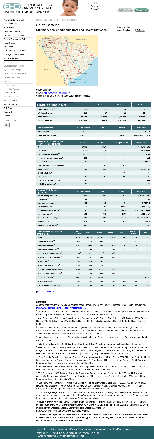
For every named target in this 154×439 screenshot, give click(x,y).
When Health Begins (12, 31)
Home (39, 20)
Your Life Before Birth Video (14, 20)
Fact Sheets (8, 81)
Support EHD (9, 116)
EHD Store (8, 108)
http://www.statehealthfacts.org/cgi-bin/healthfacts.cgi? (61, 308)
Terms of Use (50, 429)
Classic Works (9, 93)
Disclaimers (63, 429)
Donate (126, 429)
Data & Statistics (69, 20)
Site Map (117, 429)
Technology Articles (11, 89)
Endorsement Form (102, 429)
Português (95, 9)
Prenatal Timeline (10, 100)
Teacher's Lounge (14, 70)
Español (94, 6)
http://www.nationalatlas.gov (57, 93)
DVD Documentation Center (15, 51)
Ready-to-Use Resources (17, 74)
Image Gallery (9, 43)
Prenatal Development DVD (14, 39)
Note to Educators (11, 62)
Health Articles (9, 85)
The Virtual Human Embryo (14, 35)
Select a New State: (124, 27)
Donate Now (141, 10)
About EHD (8, 112)
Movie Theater (9, 47)
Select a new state (45, 291)
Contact (88, 429)
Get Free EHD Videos (12, 28)
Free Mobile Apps (10, 24)
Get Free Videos (125, 10)
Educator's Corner (11, 58)
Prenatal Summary (11, 97)
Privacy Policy (76, 429)
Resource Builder (13, 77)
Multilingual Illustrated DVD (14, 55)
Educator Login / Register (14, 66)
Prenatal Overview (11, 104)
